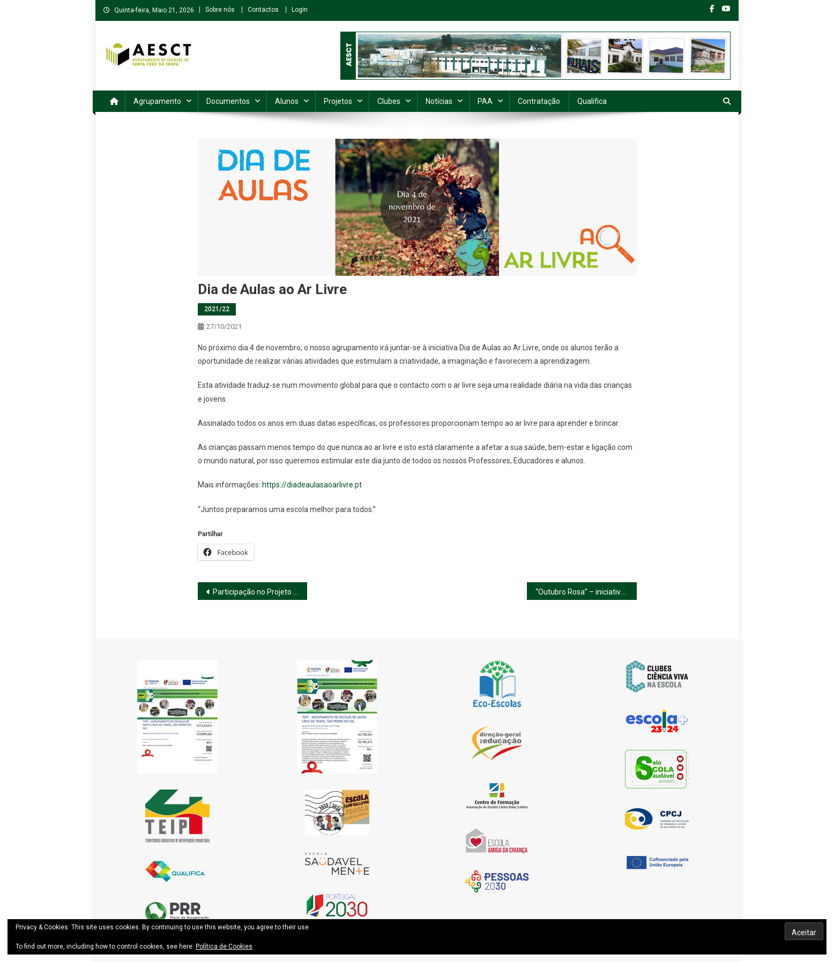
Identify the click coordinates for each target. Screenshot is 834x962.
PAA (485, 101)
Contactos (263, 9)
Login (300, 9)
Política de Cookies (224, 946)
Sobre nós (220, 9)
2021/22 (216, 309)
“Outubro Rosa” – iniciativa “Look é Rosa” (586, 592)
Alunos (287, 101)
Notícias (439, 101)
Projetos (338, 101)
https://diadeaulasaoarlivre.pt (312, 484)
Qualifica (592, 101)
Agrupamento (157, 101)
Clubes (388, 101)
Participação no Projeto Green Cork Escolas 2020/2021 (260, 592)
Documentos (228, 101)
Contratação (539, 101)
